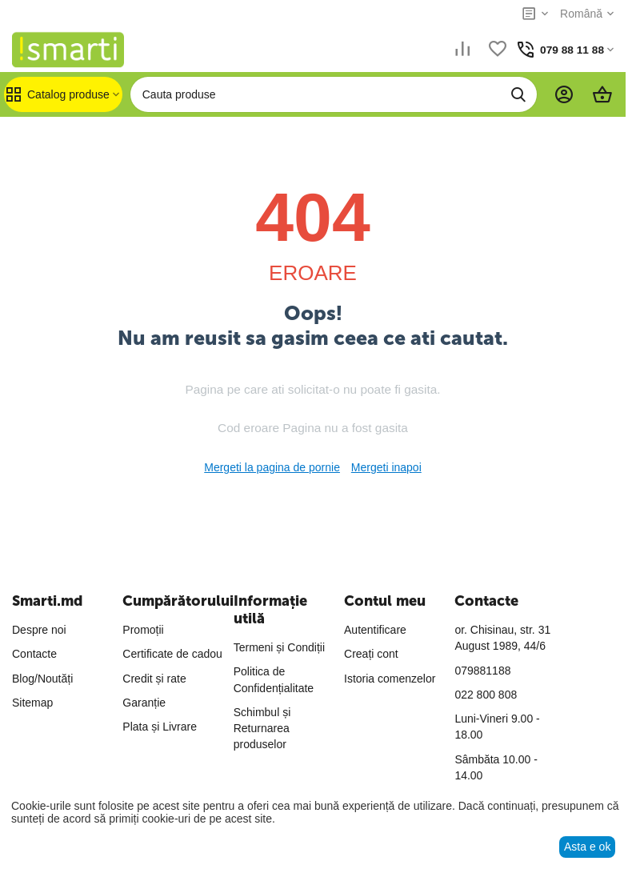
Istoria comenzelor (389, 678)
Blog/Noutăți (42, 678)
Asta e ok (587, 846)
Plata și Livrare (159, 726)
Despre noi (39, 629)
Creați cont (371, 653)
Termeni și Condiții (279, 647)
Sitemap (32, 702)
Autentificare (375, 629)
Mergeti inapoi (386, 467)
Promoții (142, 629)
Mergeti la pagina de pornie (272, 467)
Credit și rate (154, 678)
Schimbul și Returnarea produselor (262, 728)
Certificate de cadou (172, 653)
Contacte (34, 653)
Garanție (144, 702)
